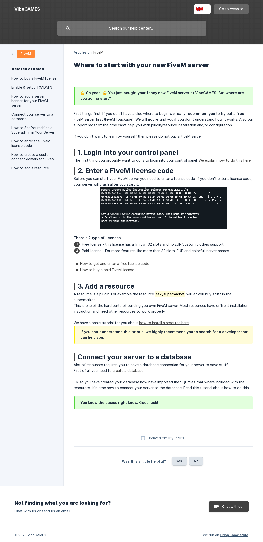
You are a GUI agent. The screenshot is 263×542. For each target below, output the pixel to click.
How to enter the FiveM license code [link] (30, 143)
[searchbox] (131, 28)
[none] (27, 9)
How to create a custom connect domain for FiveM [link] (33, 157)
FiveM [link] (98, 52)
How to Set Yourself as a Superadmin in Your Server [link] (32, 130)
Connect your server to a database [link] (32, 116)
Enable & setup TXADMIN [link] (31, 87)
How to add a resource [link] (30, 168)
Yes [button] (179, 461)
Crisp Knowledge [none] (234, 535)
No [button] (196, 461)
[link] (23, 53)
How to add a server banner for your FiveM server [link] (29, 100)
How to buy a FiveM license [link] (33, 78)
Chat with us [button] (232, 506)
